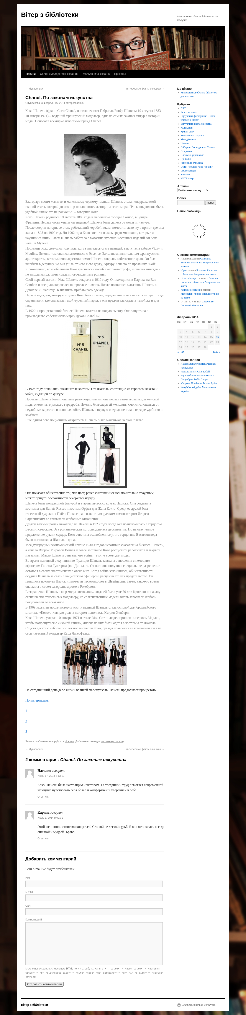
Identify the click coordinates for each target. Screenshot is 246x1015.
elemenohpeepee (189, 278)
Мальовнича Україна (96, 73)
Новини (31, 73)
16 (217, 337)
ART (183, 108)
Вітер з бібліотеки (50, 14)
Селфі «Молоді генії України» (59, 73)
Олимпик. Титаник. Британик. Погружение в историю (200, 262)
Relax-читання (189, 112)
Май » (217, 352)
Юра (183, 270)
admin (80, 102)
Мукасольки (34, 88)
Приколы (120, 73)
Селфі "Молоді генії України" (197, 166)
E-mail (29, 891)
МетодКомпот (188, 139)
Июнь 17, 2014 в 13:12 (51, 775)
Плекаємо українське (192, 155)
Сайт (28, 905)
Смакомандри (188, 170)
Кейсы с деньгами (191, 289)
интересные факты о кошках (145, 88)
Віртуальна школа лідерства (196, 123)
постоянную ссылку (112, 741)
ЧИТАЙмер (187, 178)
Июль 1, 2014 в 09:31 (50, 817)
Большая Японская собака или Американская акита (200, 282)
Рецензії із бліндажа (192, 162)
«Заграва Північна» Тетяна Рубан (199, 383)
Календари (187, 127)
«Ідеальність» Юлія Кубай (195, 371)
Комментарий (33, 919)
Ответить (43, 796)
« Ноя (180, 352)
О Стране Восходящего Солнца (198, 147)
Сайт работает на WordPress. (199, 1004)
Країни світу (188, 131)
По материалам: (37, 700)
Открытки (186, 151)
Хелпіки (185, 174)
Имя (27, 878)
